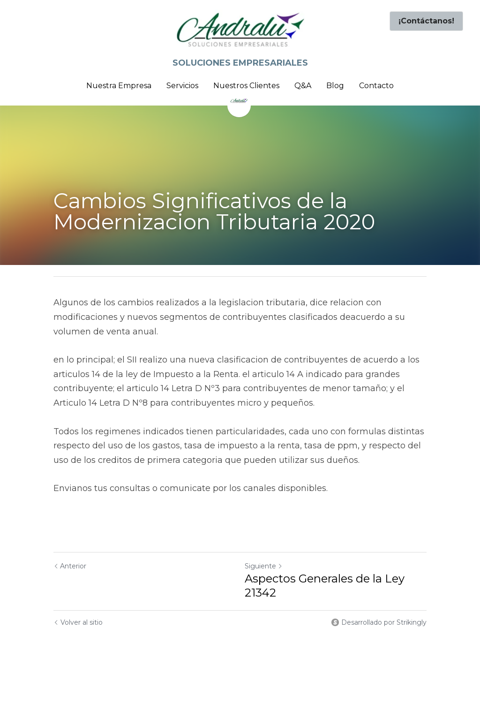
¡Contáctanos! (426, 20)
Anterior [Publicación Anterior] (69, 566)
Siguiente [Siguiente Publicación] (264, 566)
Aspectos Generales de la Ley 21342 (325, 585)
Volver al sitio (78, 622)
